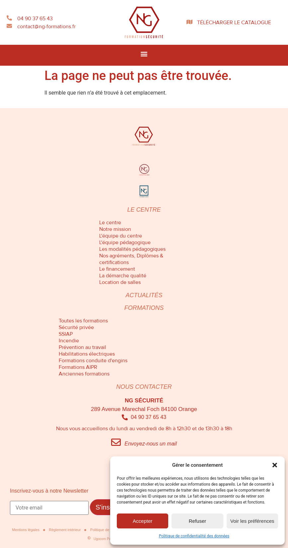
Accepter (142, 521)
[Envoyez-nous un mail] (116, 442)
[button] (274, 465)
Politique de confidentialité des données (194, 536)
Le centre (144, 209)
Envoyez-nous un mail (150, 443)
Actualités (143, 295)
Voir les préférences (252, 521)
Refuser (197, 521)
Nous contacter (144, 386)
